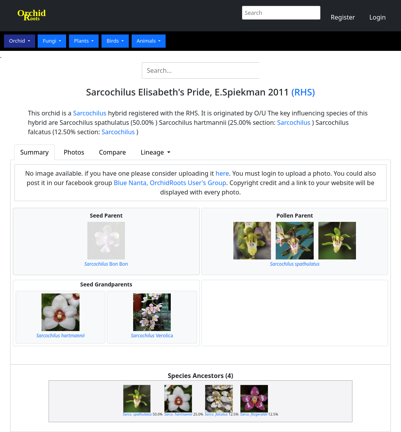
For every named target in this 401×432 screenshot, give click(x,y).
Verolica (152, 335)
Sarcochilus (90, 113)
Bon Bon (106, 264)
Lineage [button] (153, 152)
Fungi (50, 40)
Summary (34, 152)
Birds (113, 40)
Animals (147, 40)
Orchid (17, 40)
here (222, 173)
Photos (74, 152)
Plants (82, 40)
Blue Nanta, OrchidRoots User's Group (170, 182)
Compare (112, 152)
